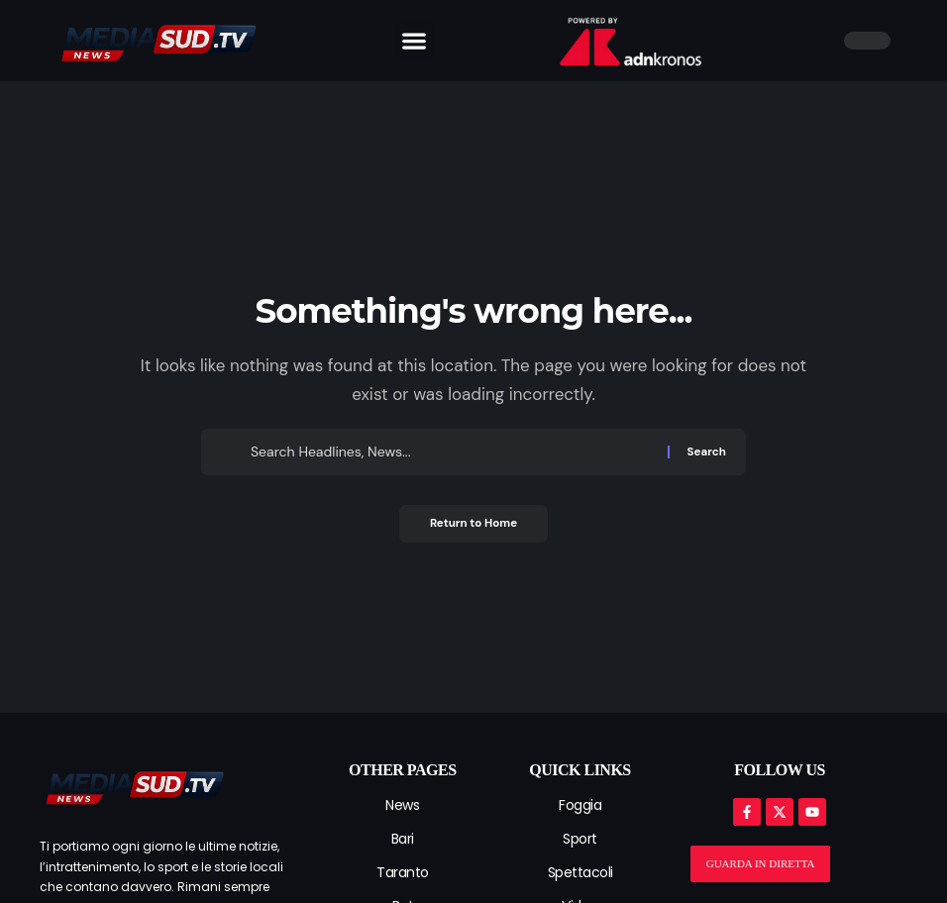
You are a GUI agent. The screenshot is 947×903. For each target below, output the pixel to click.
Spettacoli (580, 872)
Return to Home (473, 525)
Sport (580, 839)
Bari (402, 839)
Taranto (402, 872)
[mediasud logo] (134, 785)
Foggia (580, 805)
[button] (413, 40)
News (402, 805)
